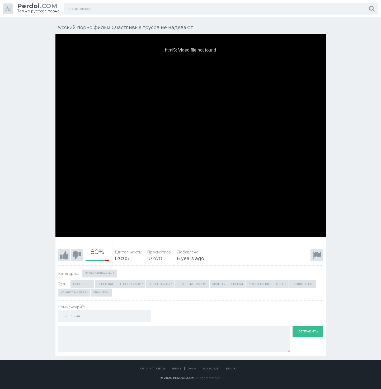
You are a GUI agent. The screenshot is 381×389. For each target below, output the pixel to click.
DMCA (191, 368)
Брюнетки (105, 284)
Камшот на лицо (74, 292)
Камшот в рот (302, 284)
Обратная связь (153, 368)
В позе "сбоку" (160, 284)
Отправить (308, 331)
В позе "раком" (131, 284)
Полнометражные (99, 273)
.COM (37, 5)
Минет (281, 284)
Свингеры (101, 292)
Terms (176, 368)
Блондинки (82, 284)
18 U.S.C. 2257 (211, 368)
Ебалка (231, 368)
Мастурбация (259, 284)
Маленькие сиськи (227, 284)
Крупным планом (192, 284)
